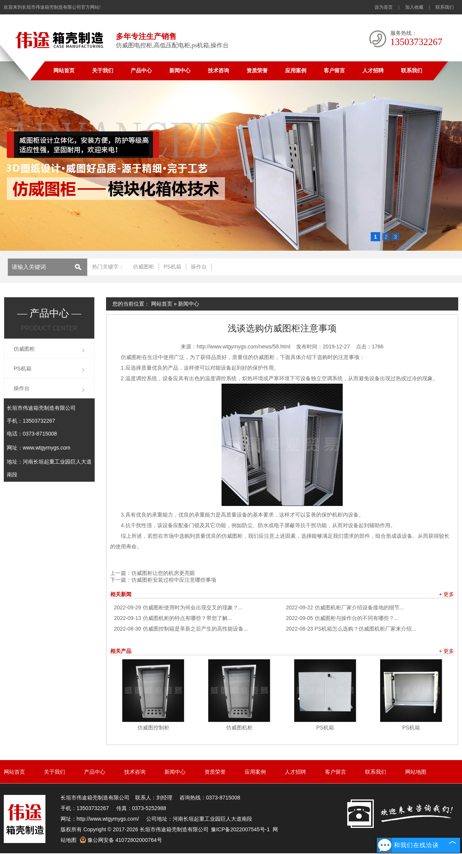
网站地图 (415, 772)
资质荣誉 (257, 70)
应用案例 (295, 70)
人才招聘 (373, 70)
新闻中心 (179, 70)
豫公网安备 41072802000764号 (121, 840)
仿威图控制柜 (153, 727)
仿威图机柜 (239, 727)
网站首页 (64, 70)
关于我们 (102, 70)
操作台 (199, 267)
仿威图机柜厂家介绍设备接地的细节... (345, 607)
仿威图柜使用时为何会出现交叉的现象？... (178, 607)
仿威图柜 (143, 267)
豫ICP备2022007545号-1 (240, 829)
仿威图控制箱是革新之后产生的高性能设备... (181, 629)
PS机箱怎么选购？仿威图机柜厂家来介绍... (351, 629)
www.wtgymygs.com (46, 448)
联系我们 (444, 7)
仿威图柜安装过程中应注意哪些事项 (173, 580)
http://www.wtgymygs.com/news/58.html (243, 346)
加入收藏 (414, 7)
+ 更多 (446, 594)
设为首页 (384, 7)
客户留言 (334, 70)
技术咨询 (218, 70)
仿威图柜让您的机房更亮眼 (163, 573)
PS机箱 (172, 267)
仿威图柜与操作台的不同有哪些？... (342, 618)
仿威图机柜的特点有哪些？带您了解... (173, 618)
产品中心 (141, 70)
